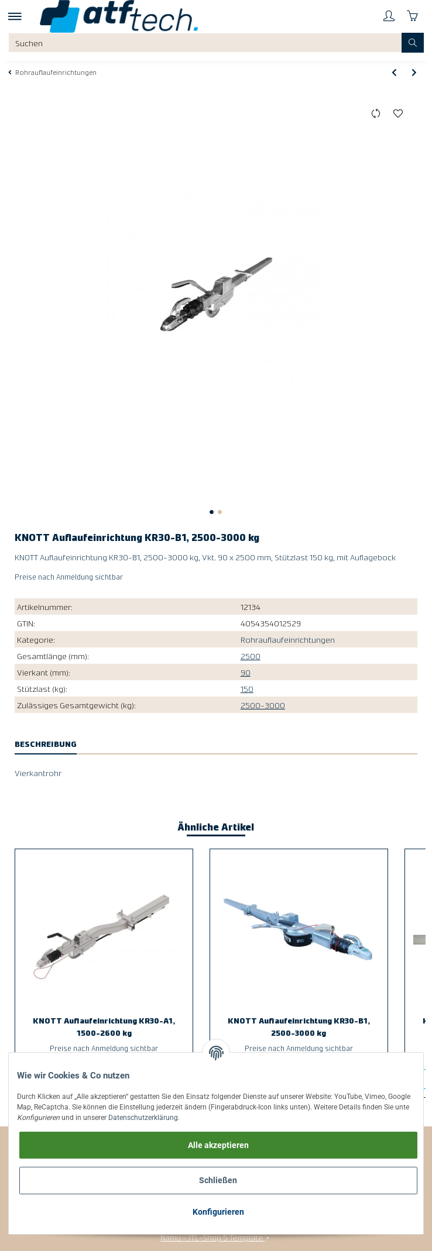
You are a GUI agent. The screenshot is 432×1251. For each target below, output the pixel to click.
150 (247, 688)
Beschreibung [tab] (46, 743)
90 (246, 672)
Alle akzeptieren (218, 1145)
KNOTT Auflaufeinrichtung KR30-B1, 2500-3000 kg (299, 1026)
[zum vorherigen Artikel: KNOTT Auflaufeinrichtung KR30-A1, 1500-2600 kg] (394, 72)
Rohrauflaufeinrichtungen (288, 639)
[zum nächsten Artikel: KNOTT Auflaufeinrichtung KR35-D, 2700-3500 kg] (414, 72)
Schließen (218, 1180)
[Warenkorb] (412, 16)
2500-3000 (263, 704)
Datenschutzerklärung (143, 1118)
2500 (250, 655)
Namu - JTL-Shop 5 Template (212, 1237)
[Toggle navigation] (15, 16)
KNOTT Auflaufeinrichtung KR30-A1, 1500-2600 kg (104, 1026)
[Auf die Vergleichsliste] (376, 114)
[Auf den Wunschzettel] (398, 114)
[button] (388, 16)
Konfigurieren (218, 1211)
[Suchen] (205, 43)
